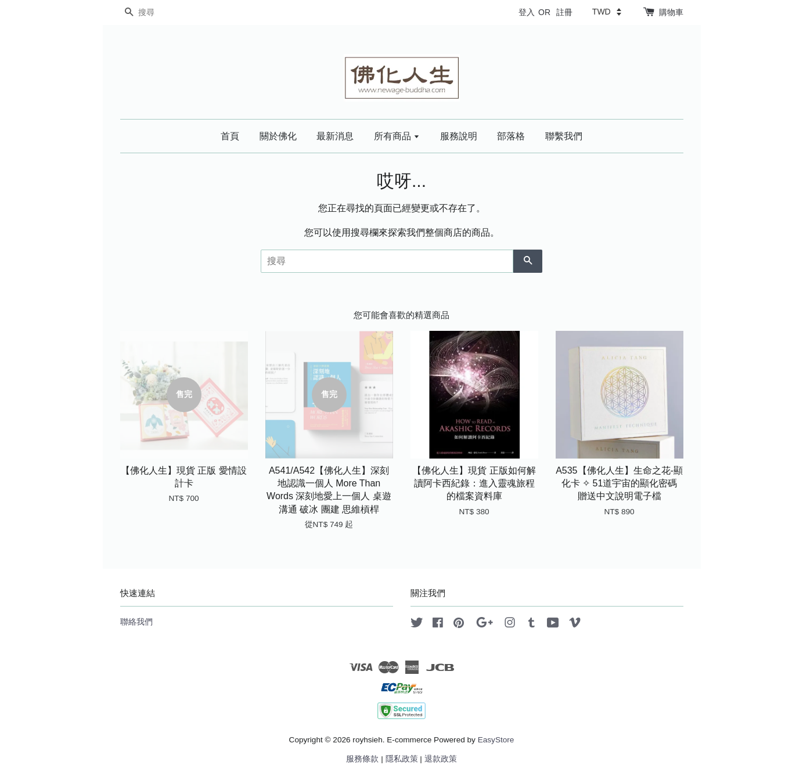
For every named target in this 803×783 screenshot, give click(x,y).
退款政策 (440, 759)
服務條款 (362, 759)
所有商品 (397, 136)
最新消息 (335, 136)
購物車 (671, 12)
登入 (526, 12)
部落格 (511, 136)
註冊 (564, 12)
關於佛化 (278, 136)
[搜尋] (155, 12)
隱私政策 (402, 759)
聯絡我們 (136, 622)
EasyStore (496, 739)
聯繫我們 (563, 136)
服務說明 (458, 136)
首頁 (230, 136)
